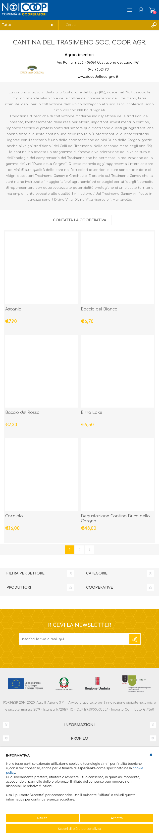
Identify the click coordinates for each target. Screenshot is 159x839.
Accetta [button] (117, 818)
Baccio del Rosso (22, 412)
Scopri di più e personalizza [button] (79, 829)
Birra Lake (91, 412)
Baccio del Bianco (99, 309)
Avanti (89, 549)
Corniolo (14, 516)
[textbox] (104, 25)
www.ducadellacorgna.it (98, 76)
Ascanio (13, 309)
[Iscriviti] (74, 639)
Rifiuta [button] (42, 818)
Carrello (152, 9)
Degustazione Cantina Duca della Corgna (115, 519)
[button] (151, 755)
